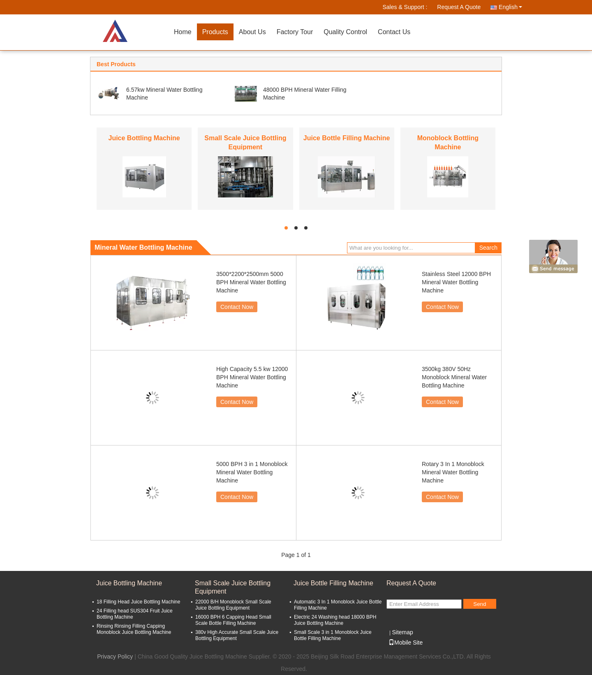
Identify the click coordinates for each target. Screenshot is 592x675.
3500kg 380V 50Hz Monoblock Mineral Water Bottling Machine (454, 377)
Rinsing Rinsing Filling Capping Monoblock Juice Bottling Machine (134, 629)
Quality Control (345, 31)
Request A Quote (459, 7)
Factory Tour (295, 31)
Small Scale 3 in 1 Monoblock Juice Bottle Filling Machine (333, 635)
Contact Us (394, 31)
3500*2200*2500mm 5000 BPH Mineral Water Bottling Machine (251, 282)
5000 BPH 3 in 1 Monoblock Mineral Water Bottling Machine (252, 472)
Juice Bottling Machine (144, 138)
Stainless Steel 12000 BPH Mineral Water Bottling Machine (456, 282)
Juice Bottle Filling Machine (346, 138)
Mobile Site (405, 642)
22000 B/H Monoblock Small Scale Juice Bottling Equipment (233, 605)
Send (479, 604)
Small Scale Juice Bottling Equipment (233, 587)
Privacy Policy (115, 656)
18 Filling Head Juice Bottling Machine (138, 602)
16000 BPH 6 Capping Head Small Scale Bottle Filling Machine (233, 620)
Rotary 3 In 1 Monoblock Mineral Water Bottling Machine (453, 472)
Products (215, 31)
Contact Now (236, 307)
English (510, 7)
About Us (252, 31)
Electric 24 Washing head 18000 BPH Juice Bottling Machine (335, 620)
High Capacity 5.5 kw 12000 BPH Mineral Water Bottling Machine (252, 377)
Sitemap (402, 632)
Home (183, 31)
